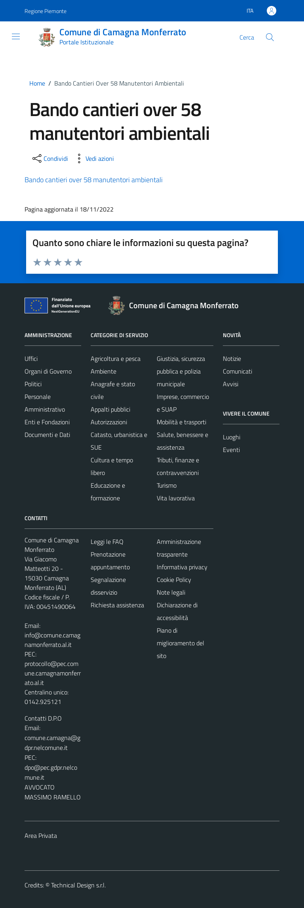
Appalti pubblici (110, 409)
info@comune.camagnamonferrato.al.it (52, 639)
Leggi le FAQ (107, 541)
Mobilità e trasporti (181, 422)
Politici (33, 384)
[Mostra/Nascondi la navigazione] (16, 36)
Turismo (167, 485)
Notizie (232, 358)
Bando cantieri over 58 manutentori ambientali (94, 179)
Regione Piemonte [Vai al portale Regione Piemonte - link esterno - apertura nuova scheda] (45, 11)
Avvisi (230, 384)
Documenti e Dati (47, 434)
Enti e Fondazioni (47, 422)
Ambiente (103, 371)
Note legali (171, 592)
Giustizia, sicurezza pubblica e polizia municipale (181, 371)
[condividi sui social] (49, 158)
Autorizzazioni (109, 422)
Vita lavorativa (176, 498)
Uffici (31, 358)
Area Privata (41, 835)
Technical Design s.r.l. (78, 885)
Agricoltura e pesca (116, 358)
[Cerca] (269, 37)
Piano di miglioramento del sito (180, 643)
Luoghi (231, 437)
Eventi (231, 449)
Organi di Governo (48, 371)
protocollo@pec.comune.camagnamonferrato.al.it (53, 673)
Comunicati (237, 371)
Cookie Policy (174, 579)
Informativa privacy (182, 567)
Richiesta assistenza (117, 605)
